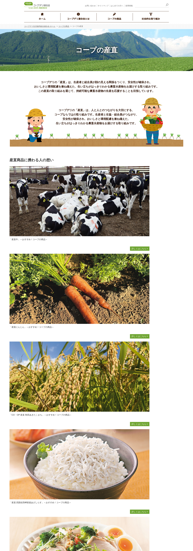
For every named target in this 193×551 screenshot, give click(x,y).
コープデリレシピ (135, 485)
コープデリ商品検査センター (92, 523)
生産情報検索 (84, 499)
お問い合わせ (90, 6)
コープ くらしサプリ (136, 501)
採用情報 (129, 6)
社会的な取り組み (133, 440)
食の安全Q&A (84, 488)
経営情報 (34, 452)
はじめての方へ (117, 6)
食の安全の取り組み (87, 462)
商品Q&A (82, 494)
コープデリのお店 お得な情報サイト (144, 495)
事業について (36, 457)
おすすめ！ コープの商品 (90, 483)
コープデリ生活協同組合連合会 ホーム (39, 26)
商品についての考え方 (89, 452)
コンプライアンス (38, 462)
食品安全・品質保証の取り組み (93, 473)
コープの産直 (84, 457)
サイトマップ (103, 6)
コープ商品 (83, 467)
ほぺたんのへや (134, 469)
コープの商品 (63, 26)
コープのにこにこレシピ (138, 480)
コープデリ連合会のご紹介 (42, 446)
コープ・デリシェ (135, 474)
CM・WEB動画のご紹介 (138, 506)
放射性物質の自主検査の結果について (96, 517)
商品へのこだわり (86, 446)
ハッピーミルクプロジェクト (140, 464)
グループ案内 (36, 467)
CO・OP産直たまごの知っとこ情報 (95, 478)
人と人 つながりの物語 (137, 490)
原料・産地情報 (85, 504)
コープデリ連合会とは (39, 440)
